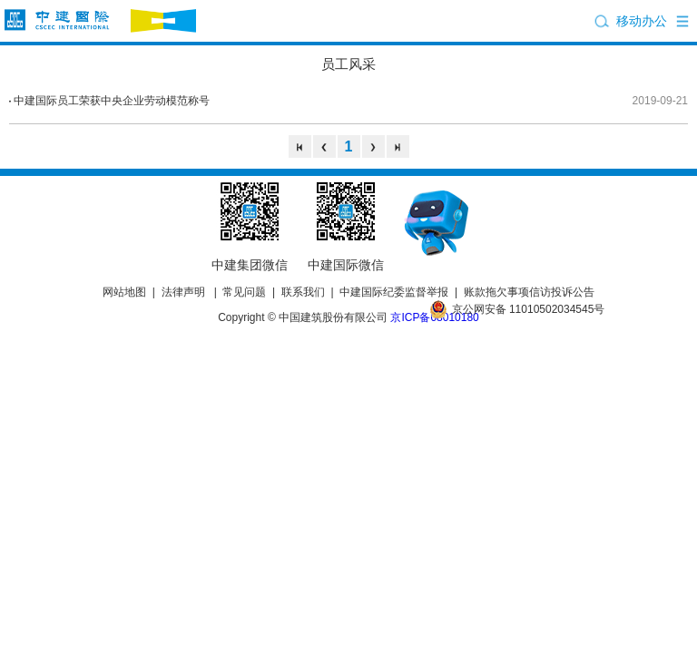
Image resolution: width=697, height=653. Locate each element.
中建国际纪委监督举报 (393, 292)
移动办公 (641, 21)
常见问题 (244, 292)
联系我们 (303, 292)
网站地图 (124, 292)
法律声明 (183, 292)
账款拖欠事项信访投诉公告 (529, 292)
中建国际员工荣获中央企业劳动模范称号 (112, 100)
